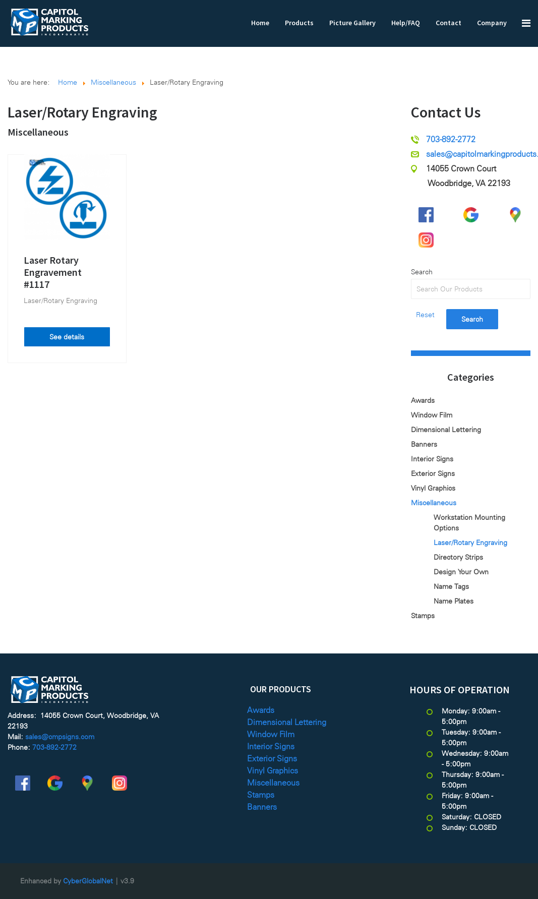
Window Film (431, 415)
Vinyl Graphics (433, 488)
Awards (423, 400)
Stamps (423, 616)
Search (422, 272)
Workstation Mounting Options (469, 522)
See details (66, 337)
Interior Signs (432, 459)
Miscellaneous (38, 132)
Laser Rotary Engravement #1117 (53, 272)
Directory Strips (458, 557)
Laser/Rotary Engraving (60, 300)
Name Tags (451, 586)
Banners (424, 444)
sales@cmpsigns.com (59, 737)
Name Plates (453, 601)
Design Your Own (461, 572)
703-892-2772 (450, 139)
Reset (425, 315)
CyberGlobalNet (88, 881)
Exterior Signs (433, 473)
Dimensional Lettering (446, 430)
